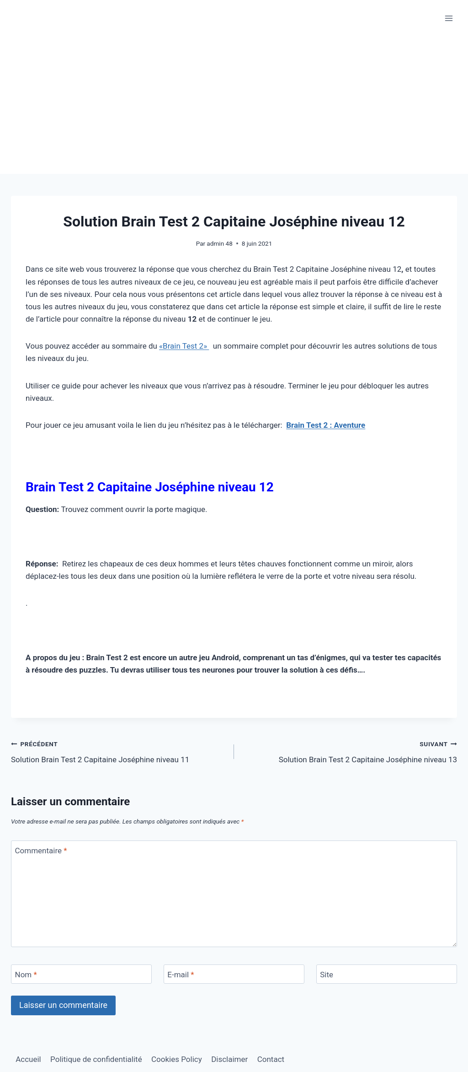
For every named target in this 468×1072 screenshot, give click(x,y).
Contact (270, 1059)
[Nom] (81, 974)
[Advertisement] (234, 105)
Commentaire (41, 850)
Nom (26, 974)
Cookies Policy (176, 1059)
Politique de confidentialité (96, 1059)
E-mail (180, 974)
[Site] (386, 974)
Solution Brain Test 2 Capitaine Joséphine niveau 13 (349, 751)
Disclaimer (229, 1059)
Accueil (28, 1059)
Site (326, 974)
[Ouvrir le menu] (448, 18)
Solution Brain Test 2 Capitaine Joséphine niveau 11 (118, 751)
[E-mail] (234, 974)
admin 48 (219, 243)
